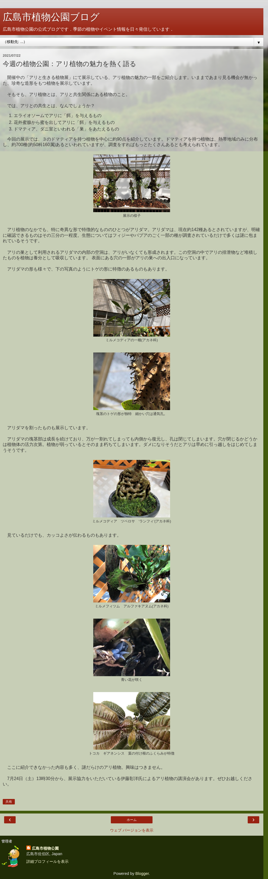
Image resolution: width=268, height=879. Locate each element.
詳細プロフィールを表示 (47, 861)
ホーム (132, 820)
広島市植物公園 (45, 848)
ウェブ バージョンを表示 (131, 830)
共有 (8, 802)
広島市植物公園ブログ (51, 17)
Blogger (142, 873)
